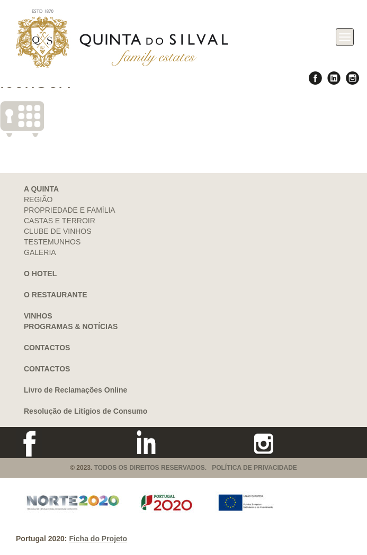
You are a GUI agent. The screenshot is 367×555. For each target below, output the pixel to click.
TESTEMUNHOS (52, 242)
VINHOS (38, 316)
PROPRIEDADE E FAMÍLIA (69, 210)
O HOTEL (40, 273)
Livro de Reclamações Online (75, 390)
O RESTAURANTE (55, 294)
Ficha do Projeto (98, 538)
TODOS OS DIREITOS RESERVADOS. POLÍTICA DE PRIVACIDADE (195, 467)
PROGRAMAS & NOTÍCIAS (71, 326)
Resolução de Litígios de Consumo (85, 411)
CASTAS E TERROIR (59, 220)
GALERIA (40, 252)
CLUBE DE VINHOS (58, 231)
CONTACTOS (47, 347)
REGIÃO (38, 199)
